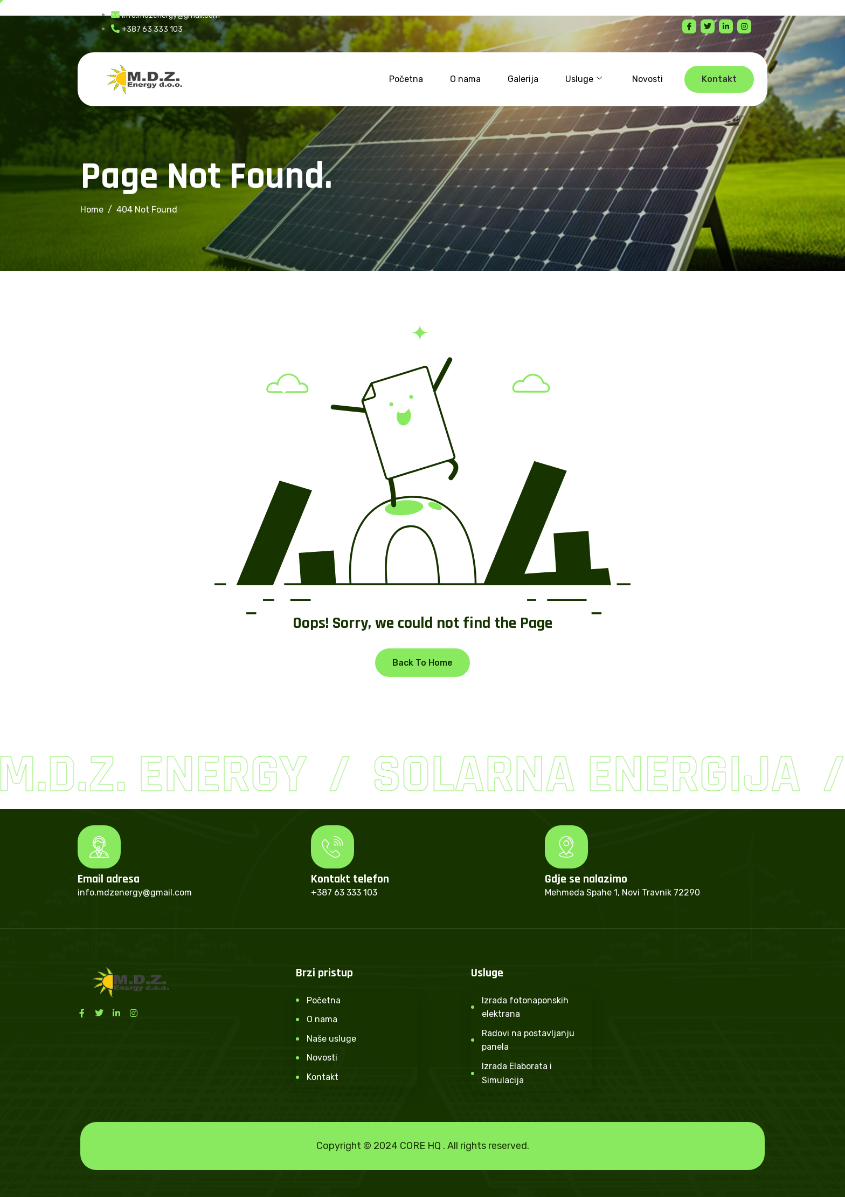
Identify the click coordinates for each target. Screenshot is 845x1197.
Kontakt (322, 1077)
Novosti (647, 79)
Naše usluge (331, 1039)
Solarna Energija (590, 775)
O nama (465, 79)
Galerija (523, 79)
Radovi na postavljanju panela (528, 1040)
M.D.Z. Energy (155, 775)
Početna (406, 79)
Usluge (583, 79)
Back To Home (422, 663)
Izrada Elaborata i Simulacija (517, 1073)
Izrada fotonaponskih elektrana (525, 1007)
